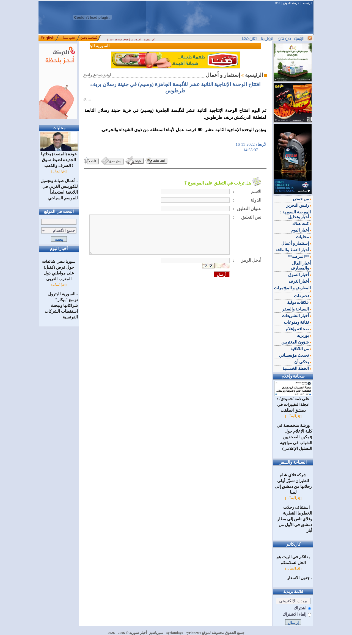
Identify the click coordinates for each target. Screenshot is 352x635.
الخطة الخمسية (296, 368)
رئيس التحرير (298, 205)
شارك (87, 99)
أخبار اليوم (301, 230)
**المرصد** (299, 256)
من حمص (302, 199)
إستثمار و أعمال (296, 243)
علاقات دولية (299, 302)
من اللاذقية (300, 349)
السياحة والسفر (296, 309)
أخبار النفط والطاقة (293, 250)
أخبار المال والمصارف (301, 265)
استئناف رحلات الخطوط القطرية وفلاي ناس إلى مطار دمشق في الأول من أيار (294, 519)
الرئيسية (307, 3)
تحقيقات (302, 296)
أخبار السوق (299, 275)
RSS (277, 3)
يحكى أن (302, 362)
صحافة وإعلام (298, 329)
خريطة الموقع (291, 3)
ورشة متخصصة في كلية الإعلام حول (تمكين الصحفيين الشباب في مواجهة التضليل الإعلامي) (294, 437)
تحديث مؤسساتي (295, 355)
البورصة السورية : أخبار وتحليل (295, 214)
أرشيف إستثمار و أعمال (96, 75)
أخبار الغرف (300, 281)
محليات (303, 237)
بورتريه (304, 335)
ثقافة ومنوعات (297, 322)
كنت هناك (301, 223)
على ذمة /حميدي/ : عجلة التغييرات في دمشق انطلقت (293, 402)
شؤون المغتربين (296, 342)
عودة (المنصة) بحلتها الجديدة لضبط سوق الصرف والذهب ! (59, 158)
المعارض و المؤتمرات (292, 289)
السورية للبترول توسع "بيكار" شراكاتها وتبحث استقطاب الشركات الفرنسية (61, 305)
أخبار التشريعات (296, 316)
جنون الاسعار (298, 578)
